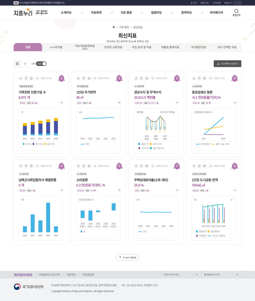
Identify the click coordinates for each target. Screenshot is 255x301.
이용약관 (71, 274)
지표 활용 (124, 27)
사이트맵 (216, 2)
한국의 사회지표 (113, 47)
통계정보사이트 (212, 274)
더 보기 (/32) (127, 257)
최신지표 (137, 27)
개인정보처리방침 (23, 274)
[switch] (41, 63)
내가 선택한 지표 (227, 47)
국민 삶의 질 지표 (142, 47)
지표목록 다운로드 (227, 63)
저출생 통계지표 (170, 47)
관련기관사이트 (171, 274)
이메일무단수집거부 (49, 274)
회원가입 (204, 2)
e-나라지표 (56, 47)
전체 (27, 47)
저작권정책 (88, 274)
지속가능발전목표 (85, 47)
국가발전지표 (198, 47)
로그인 (194, 2)
